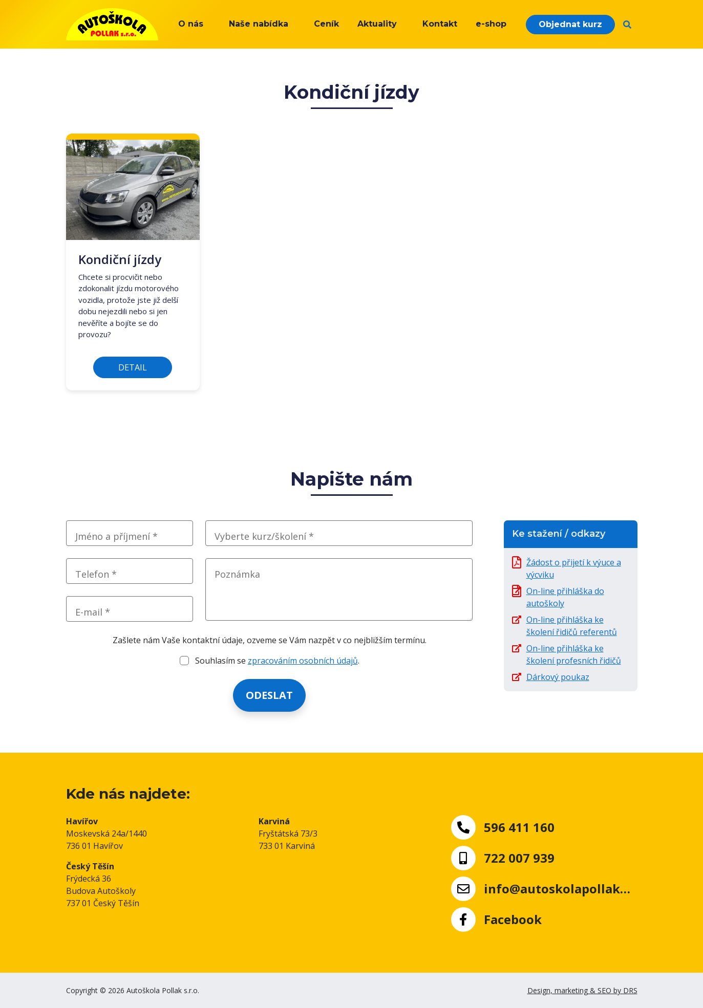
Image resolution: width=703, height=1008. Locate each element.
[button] (627, 24)
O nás (190, 24)
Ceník (326, 24)
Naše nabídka (258, 24)
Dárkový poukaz (557, 677)
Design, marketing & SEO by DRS (582, 990)
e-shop (491, 24)
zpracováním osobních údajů (303, 660)
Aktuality (377, 24)
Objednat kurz (570, 24)
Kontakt (439, 24)
